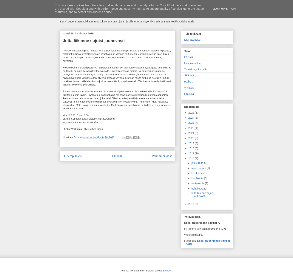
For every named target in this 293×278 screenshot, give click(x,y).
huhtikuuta (197, 188)
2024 (191, 117)
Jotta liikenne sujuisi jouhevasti (202, 195)
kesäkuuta (197, 178)
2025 (191, 112)
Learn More (220, 8)
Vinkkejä (189, 87)
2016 (191, 158)
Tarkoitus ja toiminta (195, 69)
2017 (191, 153)
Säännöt (189, 75)
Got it (235, 8)
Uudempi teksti (72, 156)
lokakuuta (197, 173)
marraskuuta (199, 168)
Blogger (167, 270)
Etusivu (117, 156)
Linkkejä (189, 93)
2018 (191, 148)
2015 (191, 203)
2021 (191, 133)
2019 (191, 143)
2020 (191, 138)
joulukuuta (197, 162)
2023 (191, 122)
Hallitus (188, 81)
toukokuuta (198, 183)
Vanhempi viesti (162, 156)
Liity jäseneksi (192, 39)
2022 (191, 127)
